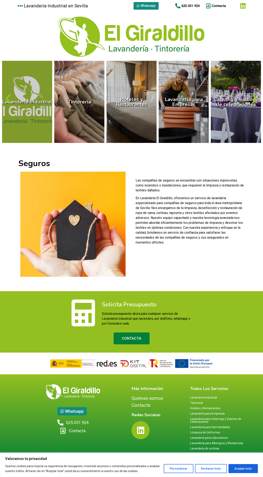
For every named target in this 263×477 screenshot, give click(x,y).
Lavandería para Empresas (184, 102)
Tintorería (79, 102)
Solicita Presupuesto (129, 304)
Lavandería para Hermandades (210, 427)
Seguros (34, 163)
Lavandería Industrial (27, 102)
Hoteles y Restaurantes (131, 102)
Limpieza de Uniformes (205, 432)
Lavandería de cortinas (204, 448)
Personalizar (178, 468)
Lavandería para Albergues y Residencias (216, 443)
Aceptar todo (243, 468)
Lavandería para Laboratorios (209, 437)
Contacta (141, 405)
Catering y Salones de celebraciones (236, 102)
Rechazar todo (211, 468)
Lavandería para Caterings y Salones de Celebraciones (215, 420)
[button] (8, 99)
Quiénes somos (147, 398)
